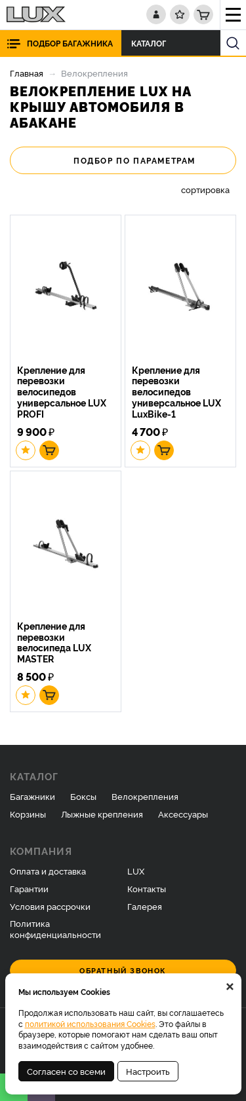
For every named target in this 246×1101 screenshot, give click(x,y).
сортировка (205, 189)
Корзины (28, 814)
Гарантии (29, 888)
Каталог (152, 42)
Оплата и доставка (48, 870)
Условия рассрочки (50, 906)
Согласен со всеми (66, 1071)
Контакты (146, 888)
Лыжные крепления (102, 814)
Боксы (83, 796)
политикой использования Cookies (90, 1023)
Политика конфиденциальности (55, 928)
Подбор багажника (70, 42)
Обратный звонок (123, 970)
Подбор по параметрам (123, 160)
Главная (26, 73)
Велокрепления (145, 796)
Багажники (32, 796)
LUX (135, 870)
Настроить (148, 1071)
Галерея (144, 906)
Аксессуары (183, 814)
